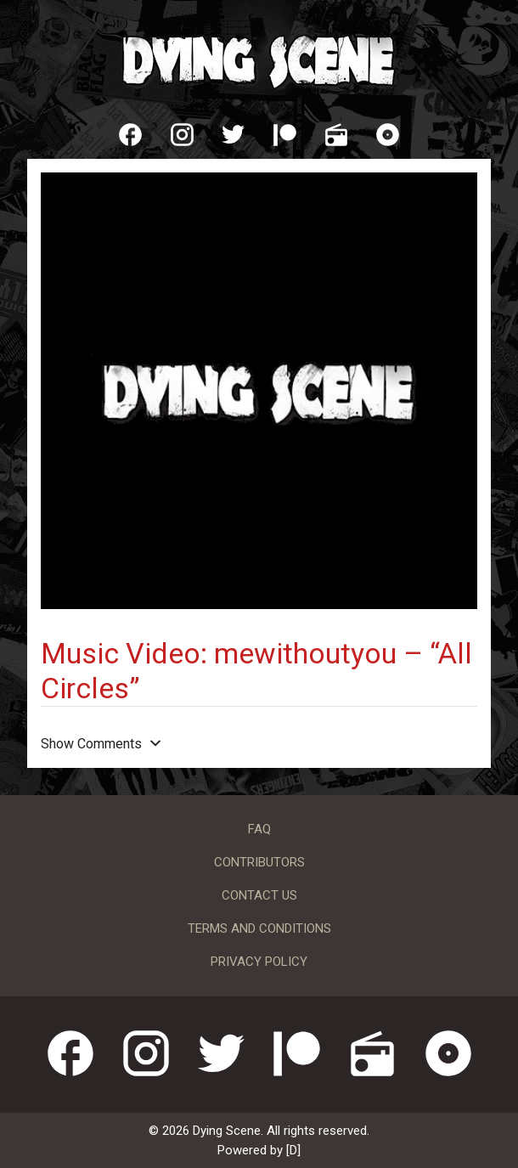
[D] (293, 1150)
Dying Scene (259, 59)
